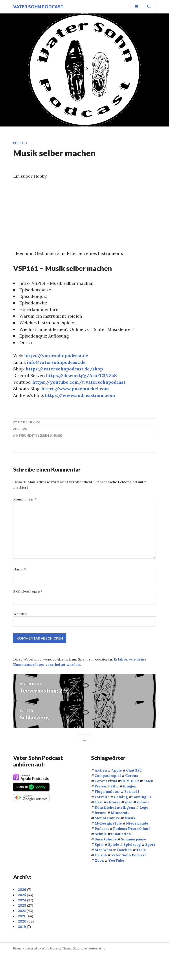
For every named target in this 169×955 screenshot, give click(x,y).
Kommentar (25, 499)
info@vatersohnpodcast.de (56, 362)
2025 (22, 895)
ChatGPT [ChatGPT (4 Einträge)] (134, 770)
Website (20, 614)
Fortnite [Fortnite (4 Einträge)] (102, 797)
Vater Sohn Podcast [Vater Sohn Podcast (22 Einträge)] (128, 855)
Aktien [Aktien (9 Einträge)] (101, 770)
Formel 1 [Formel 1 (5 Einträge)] (131, 792)
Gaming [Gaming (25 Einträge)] (121, 797)
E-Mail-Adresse (27, 592)
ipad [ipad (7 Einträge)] (128, 802)
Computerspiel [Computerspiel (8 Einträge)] (108, 776)
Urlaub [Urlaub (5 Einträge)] (101, 855)
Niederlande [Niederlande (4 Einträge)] (137, 823)
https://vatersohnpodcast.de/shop (64, 369)
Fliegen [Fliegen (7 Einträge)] (129, 786)
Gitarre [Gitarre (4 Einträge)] (113, 802)
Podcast (20, 143)
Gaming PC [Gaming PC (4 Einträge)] (142, 797)
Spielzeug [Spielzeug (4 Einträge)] (132, 845)
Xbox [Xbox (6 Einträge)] (99, 861)
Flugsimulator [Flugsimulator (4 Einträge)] (107, 792)
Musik (57, 436)
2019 (22, 927)
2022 (22, 911)
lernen (43, 436)
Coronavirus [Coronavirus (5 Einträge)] (106, 781)
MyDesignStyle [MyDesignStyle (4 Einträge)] (108, 823)
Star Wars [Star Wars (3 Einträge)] (103, 850)
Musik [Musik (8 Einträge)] (130, 818)
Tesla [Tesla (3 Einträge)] (141, 850)
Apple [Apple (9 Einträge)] (116, 770)
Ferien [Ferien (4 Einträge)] (100, 786)
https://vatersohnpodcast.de (56, 356)
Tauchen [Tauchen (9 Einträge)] (124, 850)
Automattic (97, 949)
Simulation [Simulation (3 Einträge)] (121, 834)
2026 (22, 890)
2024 (22, 900)
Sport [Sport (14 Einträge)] (150, 845)
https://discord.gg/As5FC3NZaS (82, 376)
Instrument (25, 436)
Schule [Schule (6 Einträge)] (101, 834)
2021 (22, 916)
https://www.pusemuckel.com (75, 389)
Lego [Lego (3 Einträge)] (144, 808)
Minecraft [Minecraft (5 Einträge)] (120, 813)
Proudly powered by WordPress (35, 949)
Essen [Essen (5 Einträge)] (148, 781)
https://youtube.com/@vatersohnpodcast (79, 382)
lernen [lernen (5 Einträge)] (101, 813)
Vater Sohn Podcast (38, 6)
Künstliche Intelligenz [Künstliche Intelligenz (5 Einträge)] (115, 808)
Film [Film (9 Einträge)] (114, 786)
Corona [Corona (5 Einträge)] (131, 776)
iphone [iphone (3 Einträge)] (143, 802)
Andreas (20, 429)
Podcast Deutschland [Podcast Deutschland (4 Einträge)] (132, 829)
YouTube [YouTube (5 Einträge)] (116, 861)
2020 (22, 921)
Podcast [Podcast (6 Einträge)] (102, 829)
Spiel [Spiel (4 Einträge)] (99, 845)
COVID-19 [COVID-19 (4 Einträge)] (130, 781)
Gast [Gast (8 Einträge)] (99, 802)
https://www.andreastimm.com (81, 395)
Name (19, 569)
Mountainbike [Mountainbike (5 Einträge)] (107, 818)
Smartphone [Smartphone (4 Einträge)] (106, 839)
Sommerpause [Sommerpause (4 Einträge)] (133, 839)
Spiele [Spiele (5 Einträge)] (113, 845)
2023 (22, 906)
